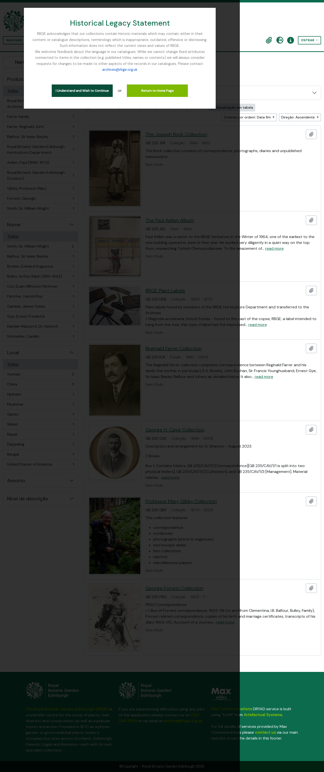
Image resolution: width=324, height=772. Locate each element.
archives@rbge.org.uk (175, 57)
